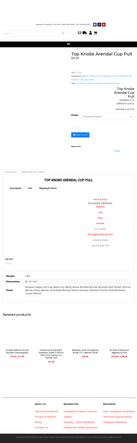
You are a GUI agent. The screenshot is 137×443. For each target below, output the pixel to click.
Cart (100, 212)
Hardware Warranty (115, 422)
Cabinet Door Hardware (100, 76)
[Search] (63, 33)
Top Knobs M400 (112, 83)
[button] (68, 44)
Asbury (85, 76)
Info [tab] (30, 188)
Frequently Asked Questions (81, 427)
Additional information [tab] (33, 172)
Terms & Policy (100, 199)
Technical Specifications (117, 416)
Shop (100, 218)
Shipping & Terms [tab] (48, 188)
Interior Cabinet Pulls (121, 76)
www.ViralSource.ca (94, 437)
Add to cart (82, 135)
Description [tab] (11, 172)
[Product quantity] (75, 128)
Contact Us (41, 427)
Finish (74, 115)
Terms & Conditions (46, 411)
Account (100, 223)
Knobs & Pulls (77, 80)
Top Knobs (89, 80)
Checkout (100, 206)
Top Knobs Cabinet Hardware (89, 83)
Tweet (116, 151)
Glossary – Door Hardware (79, 422)
